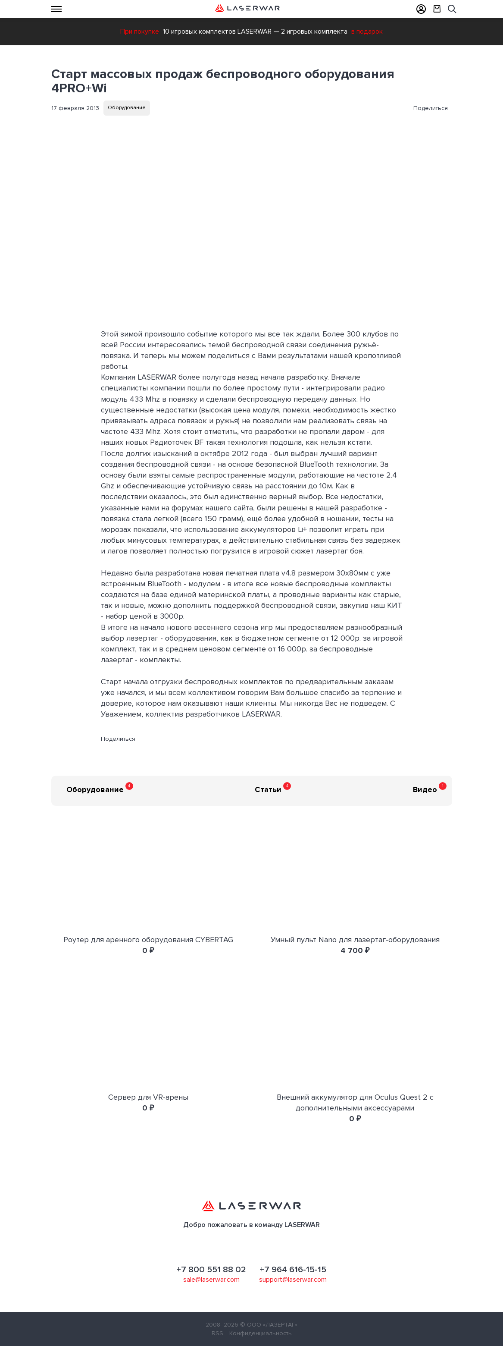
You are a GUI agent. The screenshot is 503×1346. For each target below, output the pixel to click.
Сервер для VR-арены (148, 1097)
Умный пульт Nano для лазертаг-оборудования (355, 939)
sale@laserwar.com (211, 1279)
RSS (217, 1333)
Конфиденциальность (260, 1333)
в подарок (367, 31)
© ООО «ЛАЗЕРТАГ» (268, 1324)
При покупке (139, 31)
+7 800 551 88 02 (211, 1269)
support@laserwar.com (293, 1279)
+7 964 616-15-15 (292, 1269)
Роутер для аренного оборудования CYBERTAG (148, 939)
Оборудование (127, 107)
